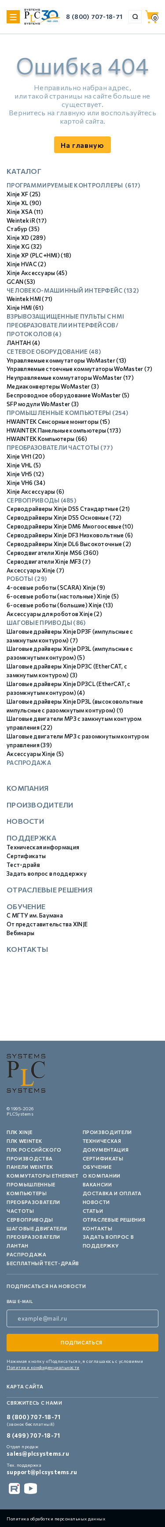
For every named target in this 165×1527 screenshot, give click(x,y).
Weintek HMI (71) (29, 298)
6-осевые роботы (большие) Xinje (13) (60, 605)
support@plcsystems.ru (42, 1472)
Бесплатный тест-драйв (43, 1263)
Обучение (26, 906)
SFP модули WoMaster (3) (43, 403)
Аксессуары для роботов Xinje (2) (54, 613)
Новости (25, 821)
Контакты (27, 949)
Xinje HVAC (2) (26, 264)
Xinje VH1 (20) (26, 456)
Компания (27, 788)
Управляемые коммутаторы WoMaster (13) (66, 360)
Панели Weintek (30, 1167)
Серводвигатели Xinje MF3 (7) (49, 561)
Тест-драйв (23, 864)
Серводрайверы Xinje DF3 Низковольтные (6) (70, 535)
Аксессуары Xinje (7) (36, 570)
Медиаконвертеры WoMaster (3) (53, 386)
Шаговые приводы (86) (46, 622)
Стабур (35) (23, 228)
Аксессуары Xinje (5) (35, 753)
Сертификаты (26, 855)
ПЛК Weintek (24, 1141)
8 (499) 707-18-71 (33, 1435)
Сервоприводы (30, 1219)
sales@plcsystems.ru (38, 1453)
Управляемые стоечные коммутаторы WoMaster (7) (80, 368)
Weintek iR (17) (27, 220)
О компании (102, 1175)
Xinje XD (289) (26, 237)
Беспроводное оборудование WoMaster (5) (68, 395)
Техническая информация (43, 847)
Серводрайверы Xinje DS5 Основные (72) (64, 517)
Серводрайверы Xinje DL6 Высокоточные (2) (69, 543)
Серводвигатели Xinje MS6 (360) (53, 552)
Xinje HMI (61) (25, 307)
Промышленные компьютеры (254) (67, 412)
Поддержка (32, 837)
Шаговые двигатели (37, 1228)
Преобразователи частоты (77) (60, 447)
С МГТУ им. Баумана (35, 915)
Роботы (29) (27, 578)
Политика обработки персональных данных (56, 1518)
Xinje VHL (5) (24, 465)
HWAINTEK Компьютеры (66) (47, 438)
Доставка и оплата (112, 1193)
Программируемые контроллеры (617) (73, 185)
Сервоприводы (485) (41, 500)
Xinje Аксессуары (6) (36, 491)
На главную (83, 145)
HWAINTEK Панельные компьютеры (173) (64, 430)
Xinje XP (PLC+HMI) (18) (39, 255)
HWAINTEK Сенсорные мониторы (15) (58, 421)
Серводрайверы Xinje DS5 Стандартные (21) (68, 508)
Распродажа (29, 762)
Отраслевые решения (49, 889)
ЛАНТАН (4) (23, 342)
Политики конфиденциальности (43, 1367)
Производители (40, 804)
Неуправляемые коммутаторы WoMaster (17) (70, 377)
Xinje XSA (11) (25, 211)
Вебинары (20, 932)
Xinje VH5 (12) (25, 473)
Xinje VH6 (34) (26, 482)
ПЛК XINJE (20, 1132)
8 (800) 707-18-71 (94, 16)
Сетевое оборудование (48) (54, 351)
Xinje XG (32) (24, 246)
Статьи (93, 1211)
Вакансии (97, 1184)
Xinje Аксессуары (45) (37, 272)
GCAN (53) (21, 281)
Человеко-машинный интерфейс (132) (73, 290)
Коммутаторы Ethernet (42, 1175)
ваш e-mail (20, 1301)
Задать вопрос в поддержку (47, 873)
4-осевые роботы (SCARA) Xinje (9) (56, 587)
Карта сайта (25, 1386)
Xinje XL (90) (24, 202)
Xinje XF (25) (24, 194)
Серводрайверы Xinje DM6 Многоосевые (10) (70, 526)
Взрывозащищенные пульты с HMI (65, 316)
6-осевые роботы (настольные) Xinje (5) (63, 596)
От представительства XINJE (47, 924)
